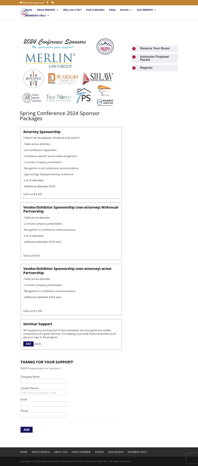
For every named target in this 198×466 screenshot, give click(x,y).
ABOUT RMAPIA (41, 452)
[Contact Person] (44, 392)
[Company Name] (44, 381)
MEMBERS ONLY (35, 15)
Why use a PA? (72, 10)
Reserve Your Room (155, 48)
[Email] (44, 404)
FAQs (112, 10)
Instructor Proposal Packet (154, 58)
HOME (23, 452)
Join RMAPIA (145, 10)
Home (28, 10)
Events (124, 10)
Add (28, 343)
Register (146, 67)
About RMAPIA (46, 10)
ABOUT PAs (60, 452)
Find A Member (95, 10)
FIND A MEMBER (81, 452)
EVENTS (99, 452)
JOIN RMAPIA (115, 452)
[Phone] (44, 414)
